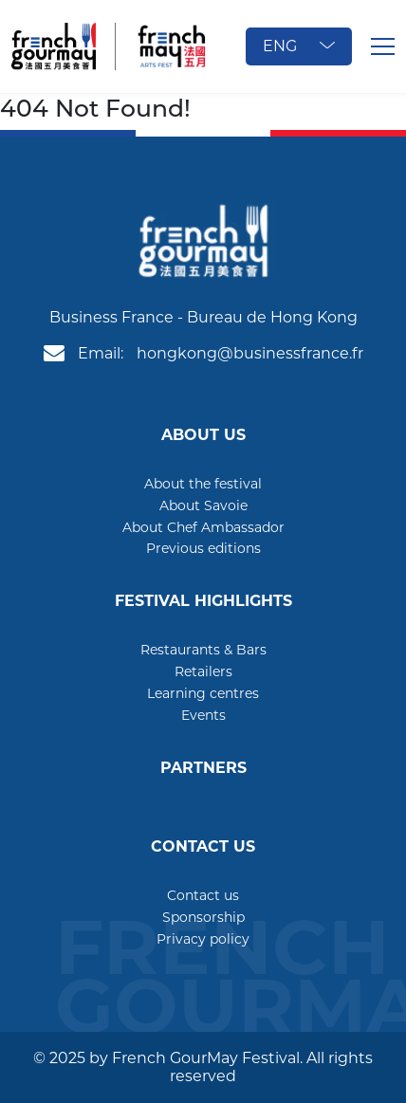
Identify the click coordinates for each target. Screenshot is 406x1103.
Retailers (203, 671)
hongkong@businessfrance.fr (250, 353)
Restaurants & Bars (203, 649)
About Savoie (203, 505)
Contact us (203, 895)
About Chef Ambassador (203, 527)
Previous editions (203, 548)
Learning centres (203, 693)
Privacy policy (203, 938)
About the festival (203, 483)
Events (203, 715)
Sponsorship (203, 917)
